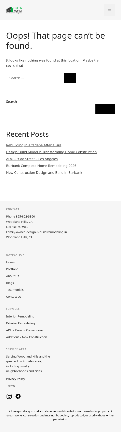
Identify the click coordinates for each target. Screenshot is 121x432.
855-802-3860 (25, 216)
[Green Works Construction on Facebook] (18, 396)
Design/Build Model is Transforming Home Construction (51, 152)
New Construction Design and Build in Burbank (44, 172)
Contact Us (13, 296)
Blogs (10, 283)
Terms (10, 386)
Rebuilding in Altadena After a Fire (33, 145)
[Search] (70, 78)
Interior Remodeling (20, 316)
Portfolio (12, 269)
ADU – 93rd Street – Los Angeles (32, 158)
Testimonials (15, 290)
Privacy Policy (15, 379)
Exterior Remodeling (20, 323)
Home (10, 262)
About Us (12, 276)
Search (11, 101)
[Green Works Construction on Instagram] (9, 396)
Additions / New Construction (26, 337)
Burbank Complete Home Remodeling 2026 (41, 165)
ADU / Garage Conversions (24, 330)
